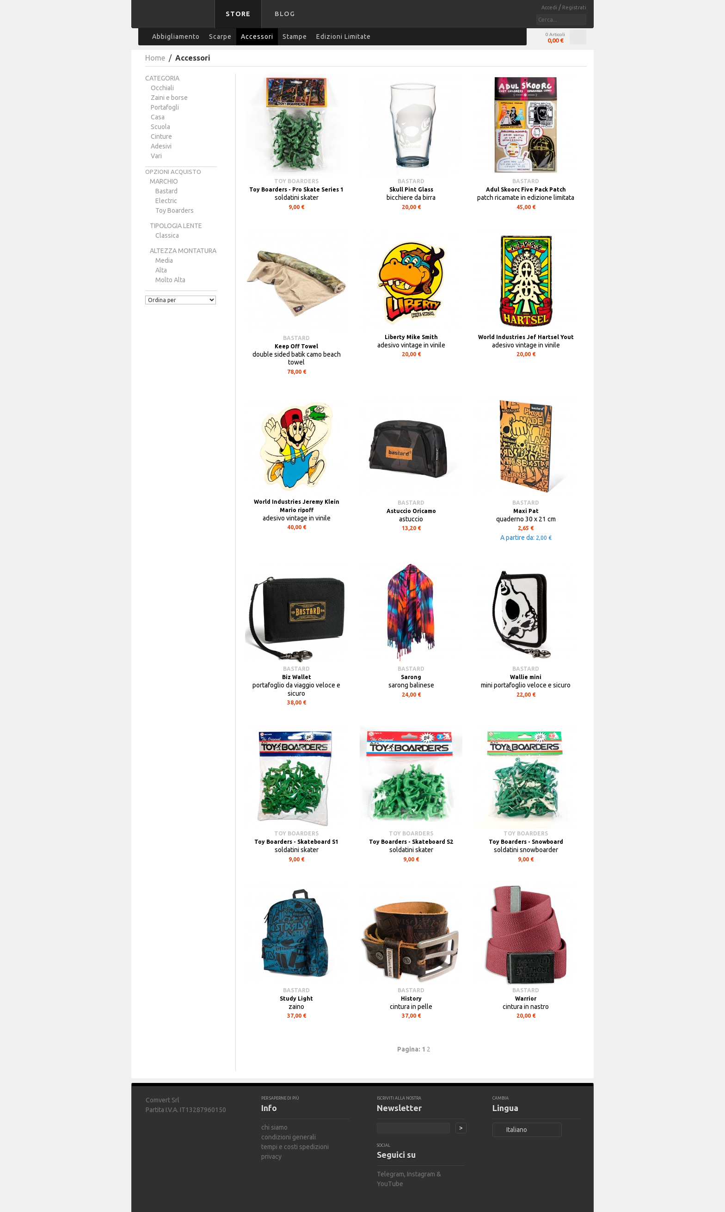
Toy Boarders (174, 210)
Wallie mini (525, 677)
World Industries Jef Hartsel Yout (526, 337)
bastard (166, 191)
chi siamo (274, 1127)
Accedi (550, 7)
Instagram (421, 1174)
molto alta (170, 280)
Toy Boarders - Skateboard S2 (411, 842)
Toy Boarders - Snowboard (526, 842)
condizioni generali (288, 1137)
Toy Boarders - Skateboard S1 (296, 842)
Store (238, 14)
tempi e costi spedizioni (295, 1146)
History (411, 999)
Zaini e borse (169, 97)
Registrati (574, 7)
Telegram (390, 1174)
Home (155, 58)
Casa (158, 117)
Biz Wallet (296, 677)
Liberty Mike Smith (411, 337)
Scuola (160, 126)
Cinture (161, 136)
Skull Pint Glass (411, 189)
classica (167, 235)
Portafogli (165, 107)
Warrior (525, 999)
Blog (285, 14)
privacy (271, 1156)
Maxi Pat (526, 511)
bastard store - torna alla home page (174, 20)
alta (161, 270)
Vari (156, 156)
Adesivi (161, 146)
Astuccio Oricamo (411, 511)
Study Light (296, 999)
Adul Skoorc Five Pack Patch (526, 189)
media (164, 260)
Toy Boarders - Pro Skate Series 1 (296, 189)
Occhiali (162, 88)
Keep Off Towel (296, 346)
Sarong (411, 677)
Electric (166, 200)
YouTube (390, 1183)
